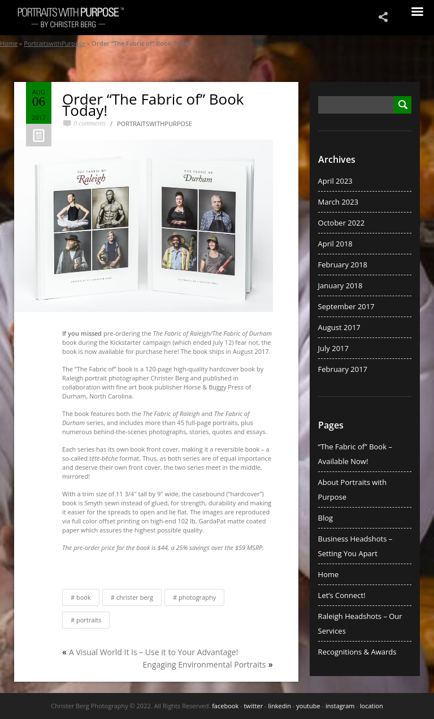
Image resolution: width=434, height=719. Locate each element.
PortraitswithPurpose (54, 43)
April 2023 (335, 181)
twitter (253, 705)
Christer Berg (134, 597)
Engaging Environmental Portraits (204, 664)
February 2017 (342, 369)
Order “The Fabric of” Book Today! (153, 104)
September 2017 (346, 306)
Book (83, 597)
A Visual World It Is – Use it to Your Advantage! (153, 652)
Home (9, 43)
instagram (340, 705)
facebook (225, 705)
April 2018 (335, 244)
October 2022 (341, 223)
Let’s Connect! (342, 595)
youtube (308, 705)
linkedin (279, 705)
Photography (197, 597)
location (371, 705)
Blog (325, 518)
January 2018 (340, 285)
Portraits (88, 620)
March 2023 (338, 202)
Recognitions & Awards (357, 652)
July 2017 (333, 348)
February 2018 (342, 264)
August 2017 (339, 327)
